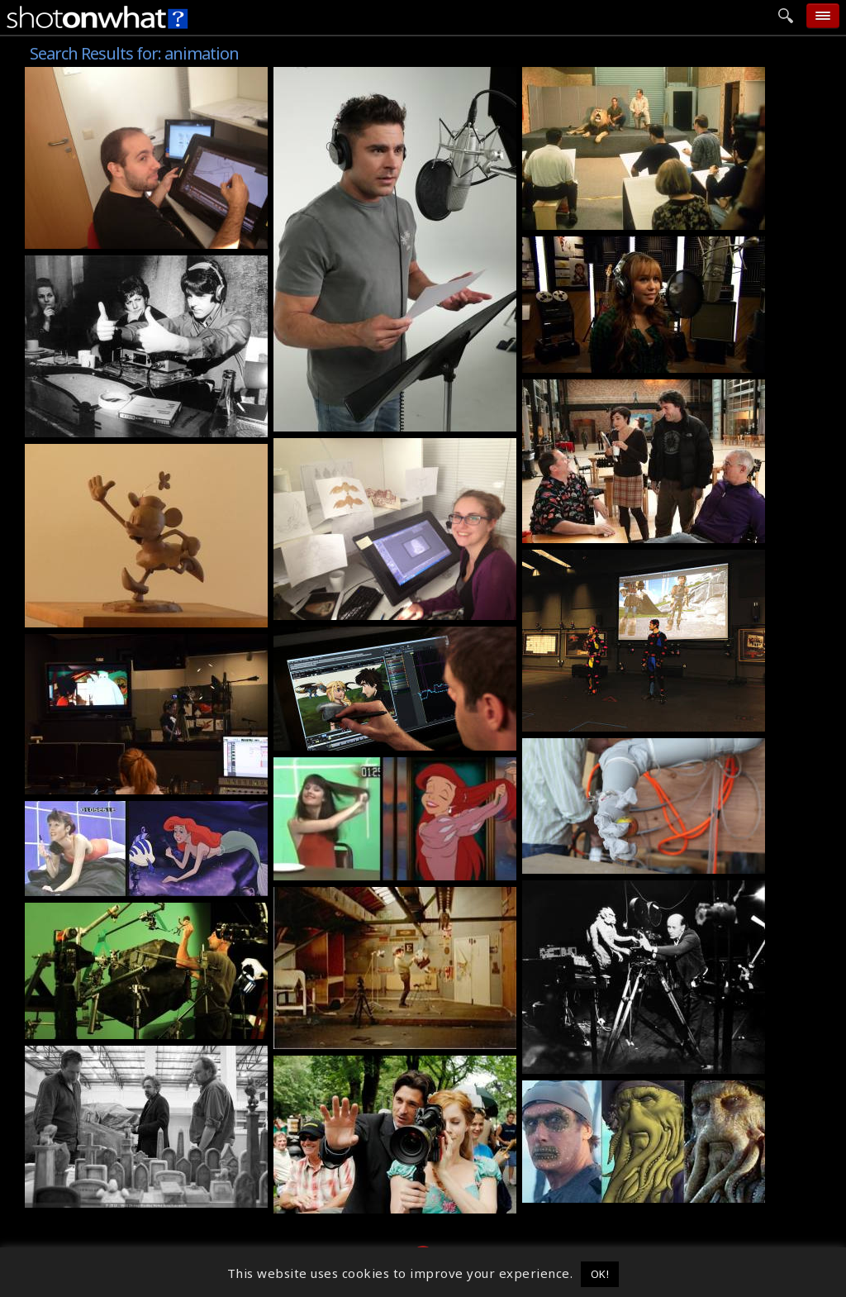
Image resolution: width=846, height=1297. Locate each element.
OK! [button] (600, 1273)
